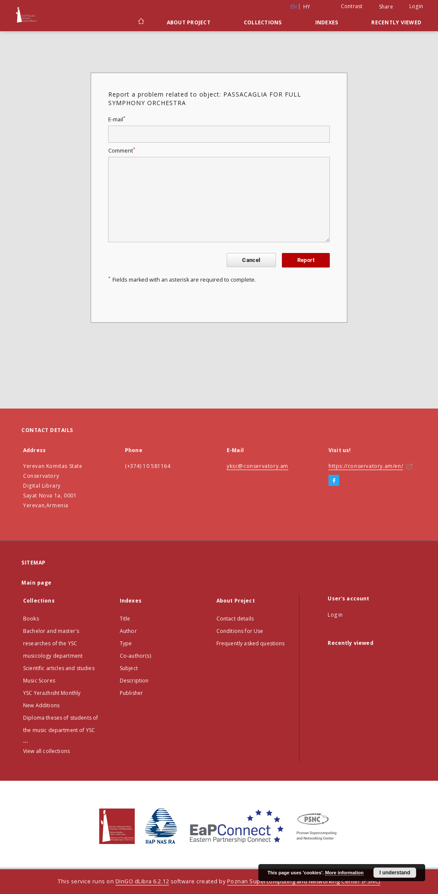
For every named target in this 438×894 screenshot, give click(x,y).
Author (128, 631)
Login (416, 6)
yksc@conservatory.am (257, 466)
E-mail (116, 119)
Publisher (131, 693)
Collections (263, 22)
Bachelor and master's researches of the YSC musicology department (53, 643)
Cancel (251, 260)
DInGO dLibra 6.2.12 (142, 881)
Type (126, 643)
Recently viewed (396, 22)
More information (344, 872)
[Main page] (140, 22)
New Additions (41, 705)
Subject (129, 668)
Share (386, 6)
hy (307, 6)
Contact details (235, 618)
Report (305, 260)
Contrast (352, 6)
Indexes (326, 22)
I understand (394, 873)
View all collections (46, 751)
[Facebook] (333, 481)
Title (125, 618)
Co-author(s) (135, 655)
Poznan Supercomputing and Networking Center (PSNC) (303, 881)
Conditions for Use (239, 631)
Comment (121, 150)
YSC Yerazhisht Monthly (51, 693)
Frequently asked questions (250, 643)
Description (134, 680)
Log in (335, 614)
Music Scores (39, 680)
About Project (188, 22)
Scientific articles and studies (59, 668)
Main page (36, 582)
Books (31, 618)
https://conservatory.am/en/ (365, 466)
